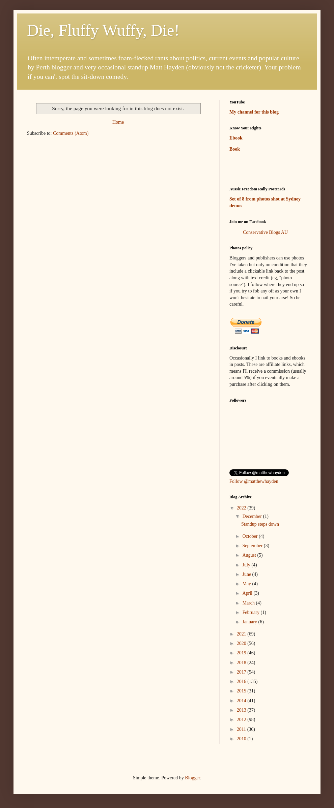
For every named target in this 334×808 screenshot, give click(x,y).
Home (118, 122)
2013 (242, 710)
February (251, 612)
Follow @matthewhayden (253, 481)
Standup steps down (260, 524)
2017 (242, 672)
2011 (242, 729)
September (252, 545)
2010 (242, 738)
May (247, 583)
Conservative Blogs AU (265, 232)
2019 (242, 652)
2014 (242, 700)
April (247, 593)
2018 (242, 662)
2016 (242, 681)
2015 (242, 690)
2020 (242, 643)
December (252, 516)
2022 (242, 507)
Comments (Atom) (70, 133)
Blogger (192, 777)
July (246, 564)
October (250, 536)
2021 (242, 633)
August (249, 555)
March (249, 602)
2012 (242, 719)
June (247, 574)
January (250, 621)
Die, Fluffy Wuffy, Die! (103, 30)
